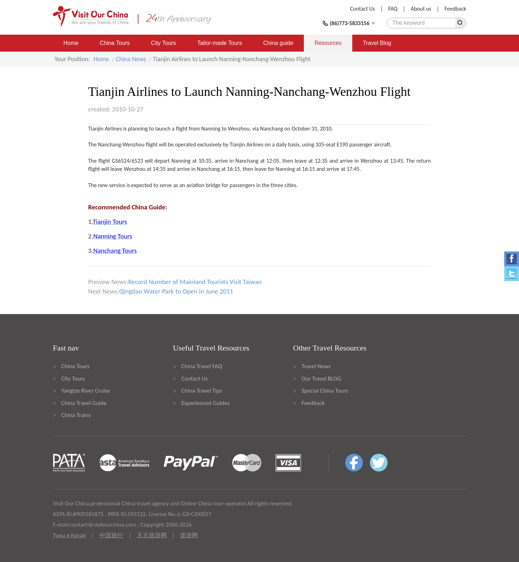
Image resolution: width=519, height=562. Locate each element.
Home (71, 43)
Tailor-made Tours (219, 43)
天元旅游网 (152, 535)
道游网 (189, 535)
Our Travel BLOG (321, 378)
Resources (327, 43)
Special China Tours (325, 390)
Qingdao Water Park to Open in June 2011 (176, 291)
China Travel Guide (84, 403)
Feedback (455, 8)
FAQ (392, 8)
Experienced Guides (206, 403)
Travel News (316, 366)
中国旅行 (111, 535)
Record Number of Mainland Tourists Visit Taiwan (195, 282)
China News (131, 59)
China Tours (115, 43)
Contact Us (362, 8)
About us (421, 8)
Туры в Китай (69, 535)
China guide (278, 43)
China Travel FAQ (202, 366)
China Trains (76, 415)
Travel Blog (377, 43)
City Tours (163, 43)
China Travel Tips (202, 390)
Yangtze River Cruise (85, 390)
